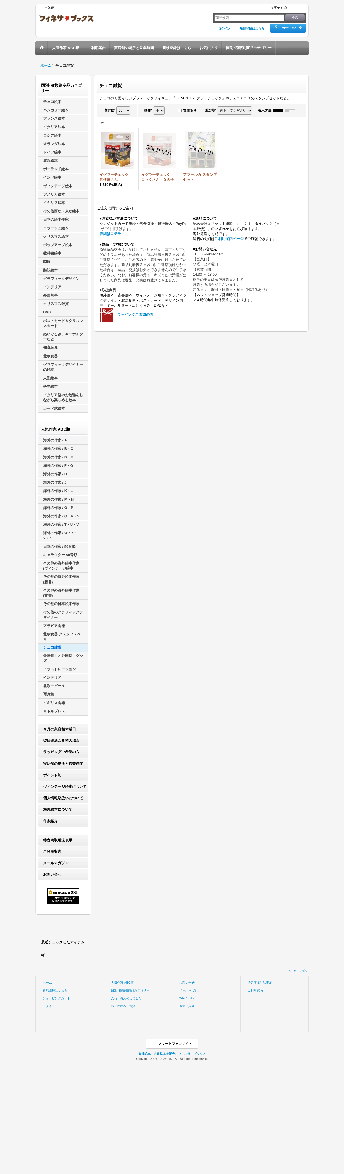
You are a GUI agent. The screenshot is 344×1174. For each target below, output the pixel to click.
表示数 (109, 110)
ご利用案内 (52, 851)
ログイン (224, 28)
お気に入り (187, 1006)
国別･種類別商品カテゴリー (130, 990)
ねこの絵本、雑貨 (123, 1006)
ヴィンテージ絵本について (65, 786)
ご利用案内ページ (229, 239)
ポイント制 (52, 775)
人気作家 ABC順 (122, 982)
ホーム (47, 982)
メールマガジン (56, 863)
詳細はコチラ (110, 234)
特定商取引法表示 (57, 840)
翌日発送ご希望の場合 (61, 740)
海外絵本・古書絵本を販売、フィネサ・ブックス (172, 1053)
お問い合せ (52, 874)
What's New (187, 998)
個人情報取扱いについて (63, 798)
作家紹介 (50, 821)
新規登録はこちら (252, 28)
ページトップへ (297, 971)
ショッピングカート (56, 998)
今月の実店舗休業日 (59, 729)
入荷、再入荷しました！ (128, 998)
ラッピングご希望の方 (61, 752)
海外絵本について (57, 809)
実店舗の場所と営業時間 (63, 764)
